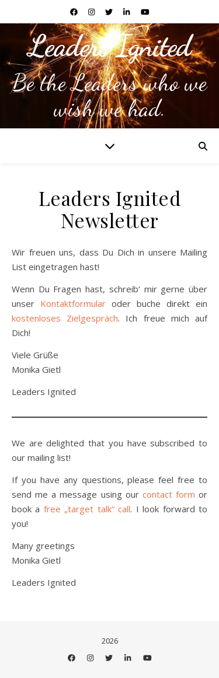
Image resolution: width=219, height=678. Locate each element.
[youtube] (145, 11)
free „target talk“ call (87, 509)
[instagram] (92, 11)
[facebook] (74, 11)
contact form (168, 494)
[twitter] (109, 11)
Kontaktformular (73, 303)
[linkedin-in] (127, 11)
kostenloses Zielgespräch (65, 318)
